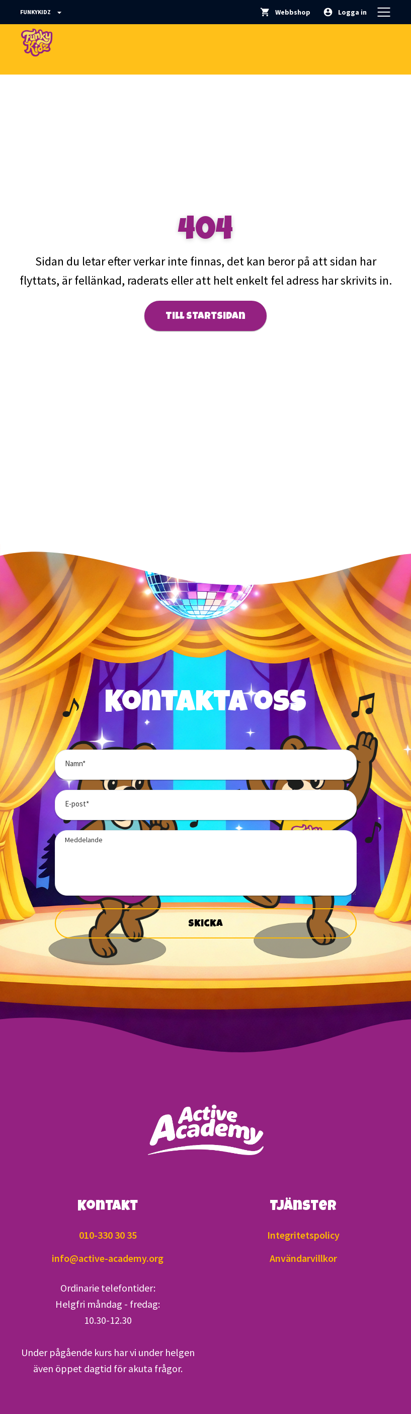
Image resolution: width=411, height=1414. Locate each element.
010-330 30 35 (108, 1235)
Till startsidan (205, 317)
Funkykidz (42, 13)
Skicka (205, 924)
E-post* (77, 804)
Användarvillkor (303, 1258)
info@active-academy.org (107, 1258)
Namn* (75, 763)
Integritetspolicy (303, 1235)
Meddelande (84, 839)
